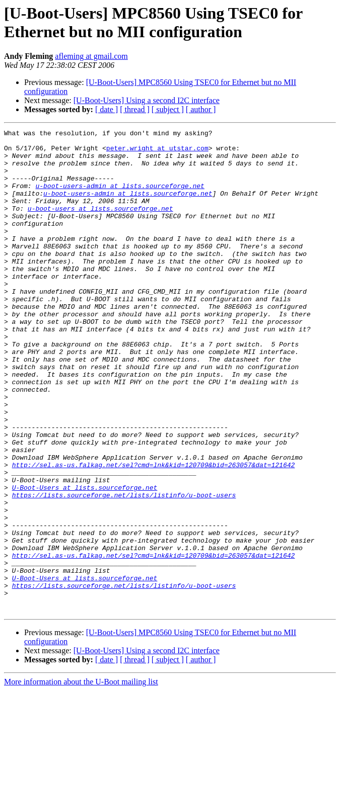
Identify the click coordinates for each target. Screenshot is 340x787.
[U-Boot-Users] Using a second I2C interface (147, 100)
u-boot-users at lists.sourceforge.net (100, 224)
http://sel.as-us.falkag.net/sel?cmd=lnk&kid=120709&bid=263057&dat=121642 (153, 532)
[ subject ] (168, 109)
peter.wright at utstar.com (157, 152)
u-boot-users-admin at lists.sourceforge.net (119, 197)
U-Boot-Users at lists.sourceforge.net (85, 559)
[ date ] (106, 109)
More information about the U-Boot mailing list (81, 778)
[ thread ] (135, 109)
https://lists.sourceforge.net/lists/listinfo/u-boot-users (124, 568)
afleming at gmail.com (91, 56)
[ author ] (201, 109)
